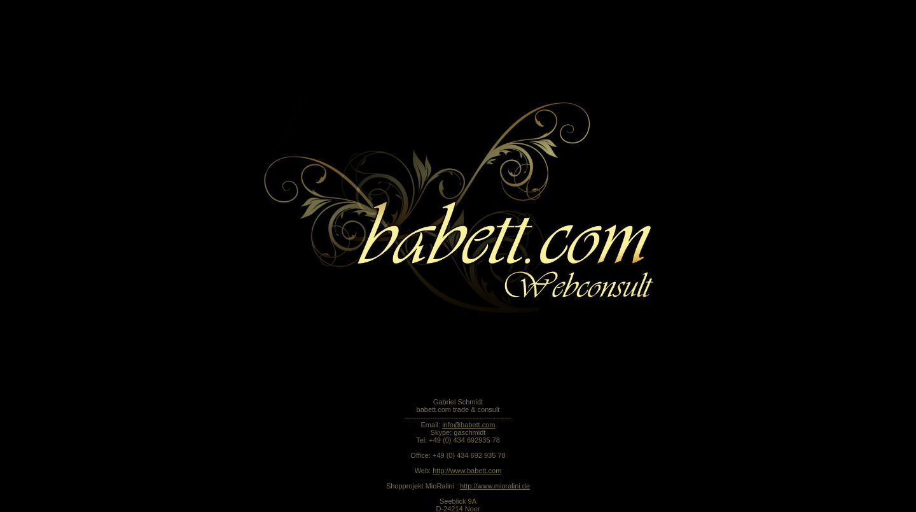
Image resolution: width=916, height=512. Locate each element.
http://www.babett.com (467, 428)
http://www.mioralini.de (495, 443)
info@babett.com (468, 382)
